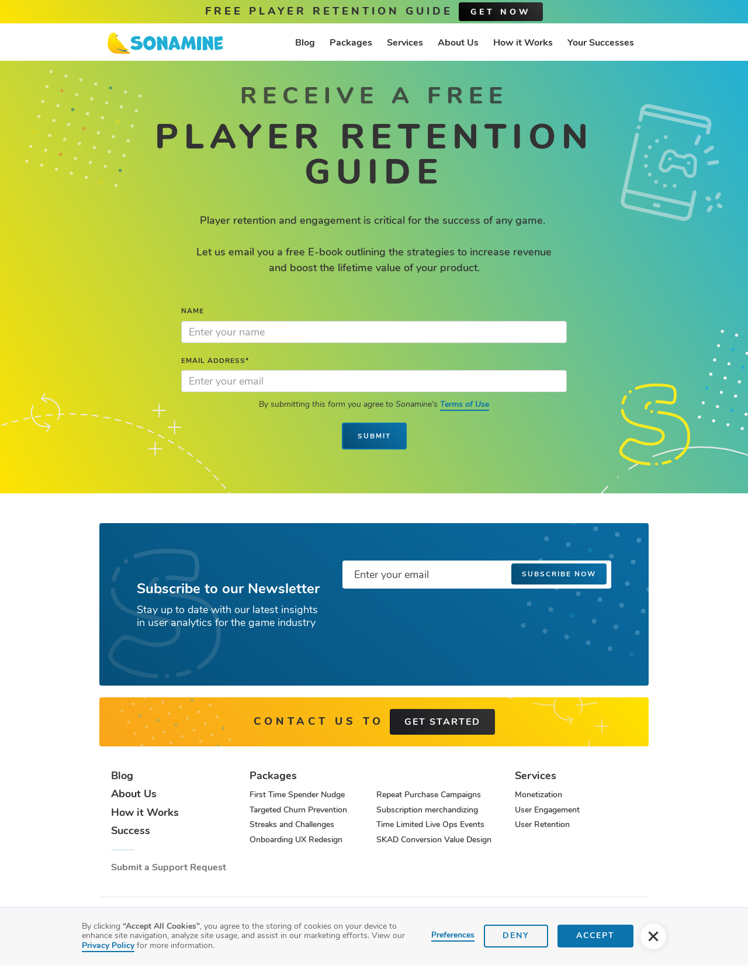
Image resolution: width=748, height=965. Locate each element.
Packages (351, 42)
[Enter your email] (476, 575)
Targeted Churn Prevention (298, 809)
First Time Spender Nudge (297, 794)
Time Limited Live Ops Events (430, 824)
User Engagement (547, 809)
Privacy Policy (108, 945)
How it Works (523, 42)
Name (192, 311)
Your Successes (600, 42)
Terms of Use (464, 404)
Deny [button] (516, 935)
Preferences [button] (453, 935)
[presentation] (431, 621)
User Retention (542, 824)
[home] (165, 43)
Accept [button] (595, 935)
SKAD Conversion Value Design (433, 839)
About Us (458, 42)
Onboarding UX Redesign (296, 839)
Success (130, 831)
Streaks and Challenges (292, 824)
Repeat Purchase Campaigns (428, 794)
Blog (305, 42)
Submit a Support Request (168, 867)
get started (442, 721)
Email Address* (215, 360)
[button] (653, 936)
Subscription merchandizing (427, 809)
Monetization (538, 794)
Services (405, 42)
